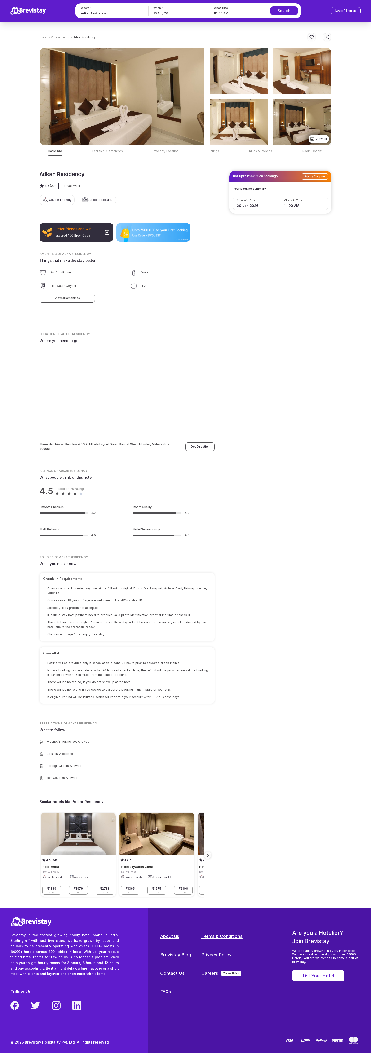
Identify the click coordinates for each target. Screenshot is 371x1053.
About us (169, 936)
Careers (209, 973)
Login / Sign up (345, 10)
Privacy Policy (216, 954)
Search (284, 11)
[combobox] (111, 13)
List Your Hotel (318, 975)
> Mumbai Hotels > (60, 37)
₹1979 (78, 890)
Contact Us (172, 973)
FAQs (165, 991)
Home (43, 37)
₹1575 (157, 890)
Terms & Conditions (222, 936)
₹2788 (105, 890)
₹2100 (183, 890)
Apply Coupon (315, 176)
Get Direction (200, 446)
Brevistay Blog (175, 954)
